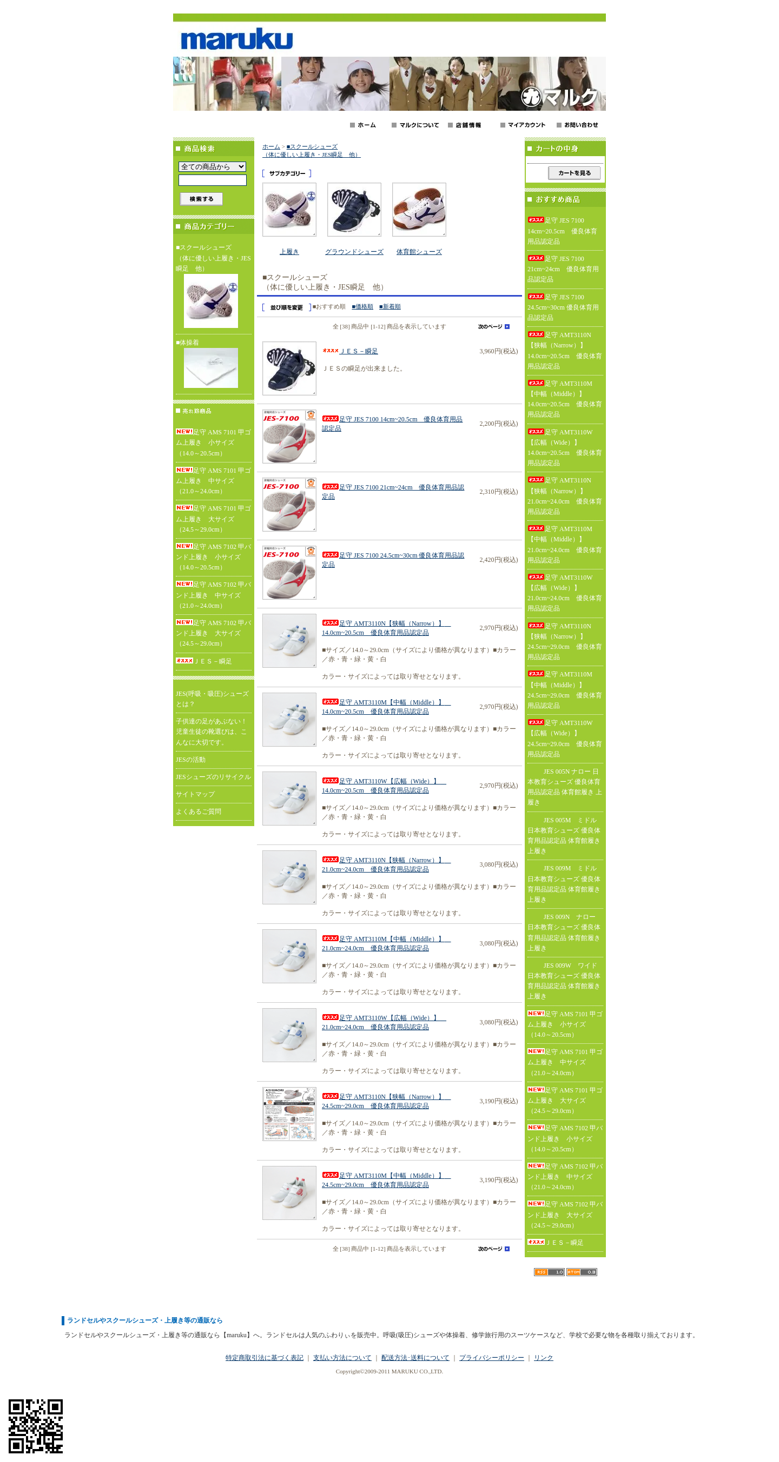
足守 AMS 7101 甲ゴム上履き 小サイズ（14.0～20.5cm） (213, 442)
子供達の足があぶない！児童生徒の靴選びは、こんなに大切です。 (211, 731)
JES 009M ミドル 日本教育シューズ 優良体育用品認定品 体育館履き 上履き (563, 883)
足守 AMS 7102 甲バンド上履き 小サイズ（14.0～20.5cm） (213, 557)
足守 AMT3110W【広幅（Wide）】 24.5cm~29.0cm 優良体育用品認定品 (564, 738)
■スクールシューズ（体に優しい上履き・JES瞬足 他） (214, 287)
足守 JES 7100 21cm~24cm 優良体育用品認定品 (563, 269)
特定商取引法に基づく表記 (264, 1358)
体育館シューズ (419, 252)
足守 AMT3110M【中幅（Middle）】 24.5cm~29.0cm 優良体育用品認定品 (564, 689)
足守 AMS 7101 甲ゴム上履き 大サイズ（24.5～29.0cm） (213, 519)
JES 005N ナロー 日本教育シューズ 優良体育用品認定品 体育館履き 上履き (564, 787)
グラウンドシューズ (354, 252)
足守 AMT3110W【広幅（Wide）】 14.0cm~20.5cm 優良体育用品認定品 (564, 447)
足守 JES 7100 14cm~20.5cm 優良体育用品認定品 (562, 231)
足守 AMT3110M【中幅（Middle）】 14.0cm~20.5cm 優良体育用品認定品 (564, 399)
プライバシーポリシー (491, 1358)
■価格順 (362, 306)
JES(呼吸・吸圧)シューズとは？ (212, 699)
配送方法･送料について (415, 1358)
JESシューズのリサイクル (213, 777)
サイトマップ (195, 794)
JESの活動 (191, 759)
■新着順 (390, 306)
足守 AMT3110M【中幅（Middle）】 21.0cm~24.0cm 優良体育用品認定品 (564, 544)
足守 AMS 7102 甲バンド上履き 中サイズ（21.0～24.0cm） (213, 595)
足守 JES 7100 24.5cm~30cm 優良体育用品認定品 (563, 307)
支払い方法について (342, 1358)
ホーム (271, 146)
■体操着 (214, 365)
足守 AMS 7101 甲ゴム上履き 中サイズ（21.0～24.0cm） (213, 481)
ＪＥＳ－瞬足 (204, 661)
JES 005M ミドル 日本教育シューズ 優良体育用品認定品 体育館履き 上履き (563, 835)
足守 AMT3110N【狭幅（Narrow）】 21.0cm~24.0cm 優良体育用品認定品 (564, 496)
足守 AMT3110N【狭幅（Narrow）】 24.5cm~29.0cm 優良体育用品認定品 (564, 641)
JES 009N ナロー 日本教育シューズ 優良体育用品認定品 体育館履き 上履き (563, 932)
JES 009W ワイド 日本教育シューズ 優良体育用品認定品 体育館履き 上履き (563, 981)
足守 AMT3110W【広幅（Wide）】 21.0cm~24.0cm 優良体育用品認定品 (564, 593)
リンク (543, 1358)
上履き (289, 252)
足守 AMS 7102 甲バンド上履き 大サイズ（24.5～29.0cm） (213, 633)
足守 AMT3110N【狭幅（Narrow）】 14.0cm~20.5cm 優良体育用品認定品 (564, 350)
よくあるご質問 (198, 811)
